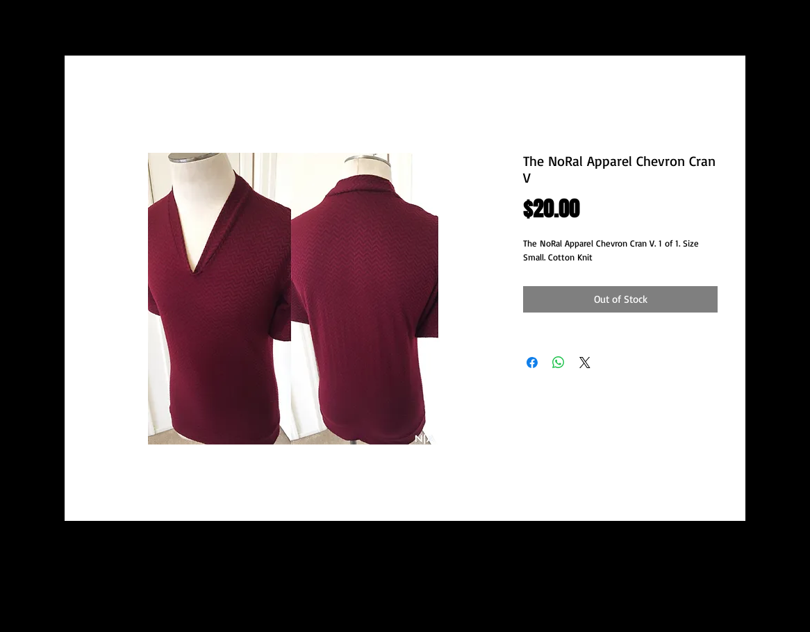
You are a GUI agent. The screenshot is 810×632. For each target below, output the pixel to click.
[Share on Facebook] (532, 362)
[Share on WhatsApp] (558, 362)
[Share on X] (585, 362)
